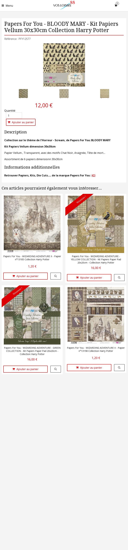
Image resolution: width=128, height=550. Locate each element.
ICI (93, 175)
